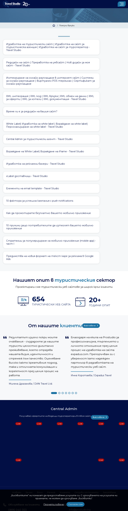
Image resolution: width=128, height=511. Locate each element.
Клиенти (64, 409)
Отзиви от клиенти (88, 409)
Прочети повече (54, 504)
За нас (25, 409)
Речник (49, 409)
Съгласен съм (75, 504)
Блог (36, 409)
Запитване (114, 409)
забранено (95, 481)
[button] (54, 313)
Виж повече (92, 245)
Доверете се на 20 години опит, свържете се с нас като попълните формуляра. (87, 447)
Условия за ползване (36, 469)
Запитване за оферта (83, 439)
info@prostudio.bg (79, 427)
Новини (11, 409)
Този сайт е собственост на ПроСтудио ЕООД (75, 469)
